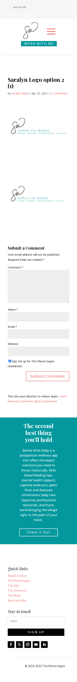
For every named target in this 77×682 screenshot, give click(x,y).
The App (13, 585)
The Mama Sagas (19, 580)
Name (13, 309)
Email (12, 327)
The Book (14, 595)
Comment (15, 267)
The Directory (17, 590)
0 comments (59, 93)
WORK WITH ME (39, 43)
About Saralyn (17, 576)
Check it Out (38, 532)
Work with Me (17, 600)
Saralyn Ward (19, 93)
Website (13, 344)
